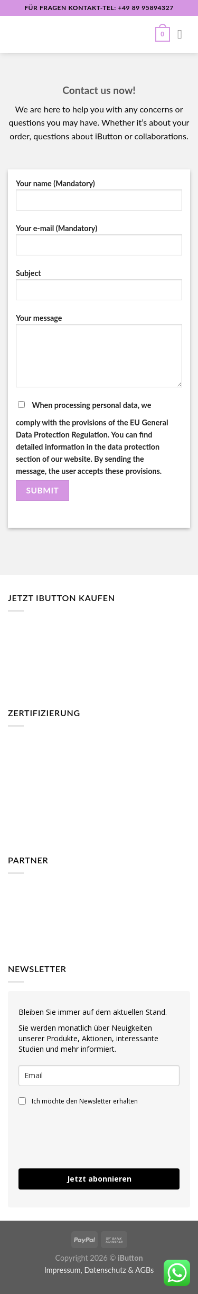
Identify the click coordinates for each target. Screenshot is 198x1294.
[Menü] (183, 34)
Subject (99, 289)
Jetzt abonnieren (99, 1179)
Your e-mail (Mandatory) (99, 244)
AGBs (144, 1270)
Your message (99, 354)
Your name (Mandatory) (99, 199)
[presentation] (80, 1132)
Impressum (62, 1270)
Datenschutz (105, 1270)
